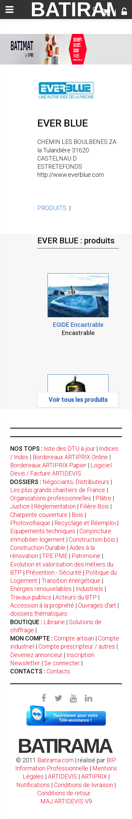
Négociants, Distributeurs (75, 481)
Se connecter (62, 663)
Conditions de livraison (83, 784)
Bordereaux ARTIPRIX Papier (48, 465)
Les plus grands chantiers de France (57, 490)
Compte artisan (74, 638)
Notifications (33, 784)
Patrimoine (86, 555)
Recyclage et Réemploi (85, 522)
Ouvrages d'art (97, 605)
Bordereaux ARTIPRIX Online (70, 457)
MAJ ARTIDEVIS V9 (66, 801)
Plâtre (103, 498)
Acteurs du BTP (76, 597)
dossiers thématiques (38, 613)
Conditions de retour (64, 793)
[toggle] (9, 9)
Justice (20, 506)
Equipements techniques (42, 531)
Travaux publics (30, 597)
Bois (77, 514)
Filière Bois (94, 506)
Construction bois (92, 539)
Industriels (89, 588)
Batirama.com (55, 760)
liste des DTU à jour (69, 448)
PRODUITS (52, 207)
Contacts (58, 671)
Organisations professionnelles (50, 498)
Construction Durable (37, 547)
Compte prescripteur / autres (76, 646)
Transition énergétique (70, 580)
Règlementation (55, 506)
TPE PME (55, 555)
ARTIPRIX (94, 776)
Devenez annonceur (36, 654)
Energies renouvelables (41, 588)
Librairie (54, 622)
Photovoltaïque (30, 522)
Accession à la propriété (42, 605)
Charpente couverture (39, 514)
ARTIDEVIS (62, 776)
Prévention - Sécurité (53, 572)
